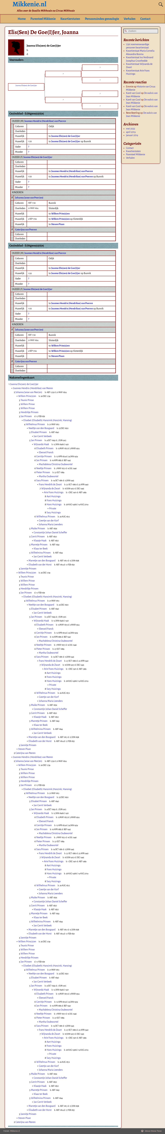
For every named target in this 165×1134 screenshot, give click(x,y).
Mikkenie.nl (15, 1131)
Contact (145, 18)
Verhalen (130, 18)
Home (22, 18)
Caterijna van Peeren (26, 229)
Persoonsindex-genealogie (102, 18)
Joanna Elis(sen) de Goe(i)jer (37, 157)
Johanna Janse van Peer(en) (29, 197)
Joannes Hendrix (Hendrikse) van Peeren (45, 121)
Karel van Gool (133, 93)
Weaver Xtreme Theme (153, 1131)
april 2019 (131, 132)
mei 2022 (130, 128)
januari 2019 (132, 135)
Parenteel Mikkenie (43, 18)
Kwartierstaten (70, 18)
